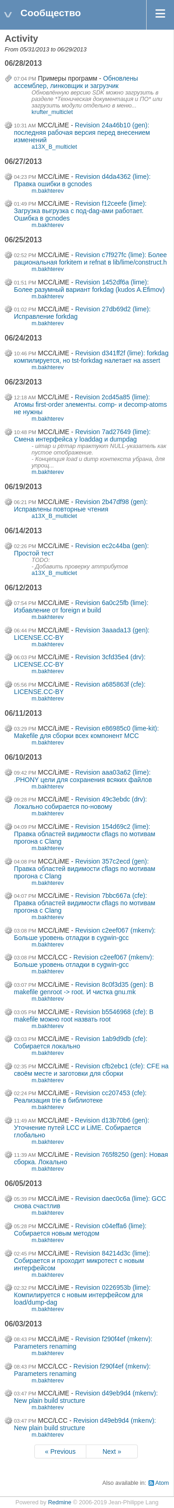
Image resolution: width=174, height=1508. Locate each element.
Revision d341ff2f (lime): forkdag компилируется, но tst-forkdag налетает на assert (91, 356)
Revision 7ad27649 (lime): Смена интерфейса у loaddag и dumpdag (82, 435)
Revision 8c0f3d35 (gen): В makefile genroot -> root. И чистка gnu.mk (84, 988)
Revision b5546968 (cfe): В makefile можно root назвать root (84, 1015)
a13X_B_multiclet (54, 147)
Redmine (59, 1502)
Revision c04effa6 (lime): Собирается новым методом (80, 1229)
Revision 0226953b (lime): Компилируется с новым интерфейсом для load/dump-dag (82, 1295)
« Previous (60, 1451)
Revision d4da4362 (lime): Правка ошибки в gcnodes (82, 180)
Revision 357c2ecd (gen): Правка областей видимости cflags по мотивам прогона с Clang (84, 869)
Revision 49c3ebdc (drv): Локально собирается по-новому (80, 802)
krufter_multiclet (52, 112)
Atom (162, 1483)
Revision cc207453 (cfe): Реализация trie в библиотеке (80, 1096)
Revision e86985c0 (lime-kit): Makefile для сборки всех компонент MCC (86, 732)
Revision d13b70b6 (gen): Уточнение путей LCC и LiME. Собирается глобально (81, 1128)
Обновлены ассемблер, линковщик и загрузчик (76, 82)
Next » (112, 1451)
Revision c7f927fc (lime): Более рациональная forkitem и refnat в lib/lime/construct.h (90, 258)
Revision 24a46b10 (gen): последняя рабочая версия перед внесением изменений (82, 132)
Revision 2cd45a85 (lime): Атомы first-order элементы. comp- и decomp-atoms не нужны (90, 404)
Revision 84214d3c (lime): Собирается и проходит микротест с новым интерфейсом (82, 1260)
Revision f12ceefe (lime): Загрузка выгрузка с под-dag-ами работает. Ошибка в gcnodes (80, 211)
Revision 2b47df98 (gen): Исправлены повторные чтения (81, 505)
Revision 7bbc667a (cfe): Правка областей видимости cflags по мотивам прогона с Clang (84, 903)
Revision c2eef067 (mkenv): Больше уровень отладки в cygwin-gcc (84, 934)
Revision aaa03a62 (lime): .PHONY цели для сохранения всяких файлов (83, 776)
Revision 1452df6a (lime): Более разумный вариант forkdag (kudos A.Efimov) (89, 285)
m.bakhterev (48, 191)
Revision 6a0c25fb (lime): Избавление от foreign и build (81, 606)
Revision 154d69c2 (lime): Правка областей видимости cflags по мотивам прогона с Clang (84, 834)
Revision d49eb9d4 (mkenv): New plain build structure (85, 1424)
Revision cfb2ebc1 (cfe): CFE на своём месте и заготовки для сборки (91, 1069)
